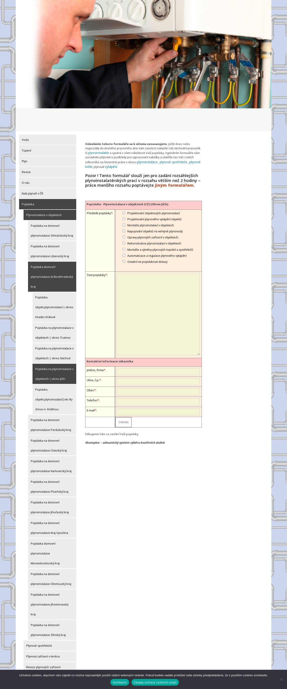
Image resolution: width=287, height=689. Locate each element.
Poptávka (28, 181)
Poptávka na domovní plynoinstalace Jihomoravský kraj (49, 581)
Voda (25, 117)
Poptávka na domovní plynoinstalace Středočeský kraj (52, 208)
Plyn (24, 138)
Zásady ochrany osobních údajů (155, 682)
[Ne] (281, 679)
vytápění (109, 143)
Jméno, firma (95, 346)
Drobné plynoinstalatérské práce (48, 655)
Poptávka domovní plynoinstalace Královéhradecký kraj (52, 254)
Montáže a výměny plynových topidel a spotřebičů (160, 225)
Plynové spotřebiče (39, 623)
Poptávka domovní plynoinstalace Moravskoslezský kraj (45, 530)
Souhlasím (120, 682)
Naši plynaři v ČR (32, 171)
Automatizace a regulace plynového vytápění (157, 231)
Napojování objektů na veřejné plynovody (155, 207)
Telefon (92, 376)
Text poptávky (96, 251)
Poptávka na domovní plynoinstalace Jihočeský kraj (50, 484)
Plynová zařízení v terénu (43, 633)
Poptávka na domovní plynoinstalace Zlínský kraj (48, 607)
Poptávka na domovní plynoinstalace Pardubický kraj (51, 402)
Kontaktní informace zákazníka (110, 337)
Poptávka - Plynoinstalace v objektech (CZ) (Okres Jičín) (127, 180)
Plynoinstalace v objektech (44, 192)
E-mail (91, 386)
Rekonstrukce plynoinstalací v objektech (154, 219)
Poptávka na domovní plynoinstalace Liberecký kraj (50, 228)
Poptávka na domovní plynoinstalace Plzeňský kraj (49, 464)
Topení (26, 128)
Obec (90, 366)
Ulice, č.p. (93, 356)
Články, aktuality (32, 666)
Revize (26, 149)
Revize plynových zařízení (43, 644)
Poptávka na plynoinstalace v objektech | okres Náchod (54, 330)
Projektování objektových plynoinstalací (153, 189)
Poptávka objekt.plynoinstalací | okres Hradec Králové (54, 284)
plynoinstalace (146, 138)
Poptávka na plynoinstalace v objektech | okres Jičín (54, 351)
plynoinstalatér (98, 130)
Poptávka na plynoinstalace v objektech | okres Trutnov (54, 310)
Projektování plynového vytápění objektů (154, 195)
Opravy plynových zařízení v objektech (152, 213)
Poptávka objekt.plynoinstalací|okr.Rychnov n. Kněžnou (53, 376)
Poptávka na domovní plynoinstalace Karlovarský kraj (51, 443)
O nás (26, 160)
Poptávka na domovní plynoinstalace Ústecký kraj (49, 423)
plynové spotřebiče (171, 138)
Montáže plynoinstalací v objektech (150, 201)
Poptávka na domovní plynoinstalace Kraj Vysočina (49, 505)
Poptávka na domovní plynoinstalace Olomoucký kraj (51, 556)
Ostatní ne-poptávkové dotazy (147, 238)
